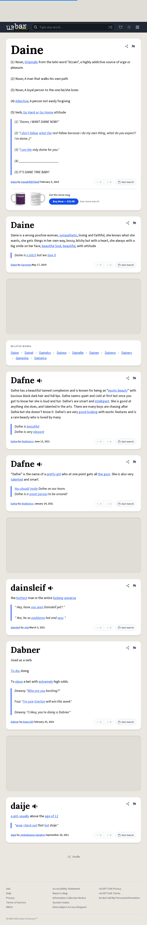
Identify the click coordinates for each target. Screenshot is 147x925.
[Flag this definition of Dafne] (134, 378)
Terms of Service (16, 903)
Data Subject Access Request (70, 907)
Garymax (26, 265)
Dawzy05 (28, 722)
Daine (14, 182)
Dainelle (77, 352)
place (19, 681)
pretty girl (54, 474)
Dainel (28, 352)
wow (19, 825)
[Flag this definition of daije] (134, 804)
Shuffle (73, 857)
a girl (14, 816)
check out (30, 825)
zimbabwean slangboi (32, 835)
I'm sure (28, 701)
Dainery (126, 352)
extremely (46, 681)
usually (24, 816)
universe (70, 598)
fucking (58, 598)
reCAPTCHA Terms (109, 893)
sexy (60, 618)
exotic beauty (117, 390)
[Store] (120, 27)
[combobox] (73, 27)
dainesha (22, 358)
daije (13, 835)
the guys (104, 474)
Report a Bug (60, 893)
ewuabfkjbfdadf (30, 182)
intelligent (102, 401)
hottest (21, 598)
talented (17, 479)
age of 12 (51, 816)
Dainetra (40, 358)
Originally (31, 62)
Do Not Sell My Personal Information (119, 898)
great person (38, 494)
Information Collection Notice (69, 898)
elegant (38, 431)
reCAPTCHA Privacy (110, 889)
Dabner (15, 722)
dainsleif (15, 627)
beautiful (69, 246)
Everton (39, 701)
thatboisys (27, 441)
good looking (88, 412)
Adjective (21, 101)
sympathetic (68, 235)
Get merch (126, 182)
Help (8, 893)
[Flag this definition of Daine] (133, 46)
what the (45, 133)
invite (34, 488)
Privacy (10, 898)
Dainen (94, 352)
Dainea (61, 352)
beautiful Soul (51, 246)
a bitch (31, 255)
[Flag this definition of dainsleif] (134, 586)
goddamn (38, 618)
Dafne (14, 441)
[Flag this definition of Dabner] (134, 648)
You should (22, 488)
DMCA (9, 907)
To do (15, 671)
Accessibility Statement (66, 889)
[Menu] (137, 27)
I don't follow (29, 133)
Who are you (36, 690)
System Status (61, 903)
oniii (26, 627)
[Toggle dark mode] (129, 27)
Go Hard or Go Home (38, 112)
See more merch (89, 201)
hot (46, 825)
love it (51, 255)
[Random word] (110, 27)
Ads (8, 889)
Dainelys (45, 352)
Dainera (110, 352)
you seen (37, 607)
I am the (26, 149)
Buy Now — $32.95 (64, 201)
